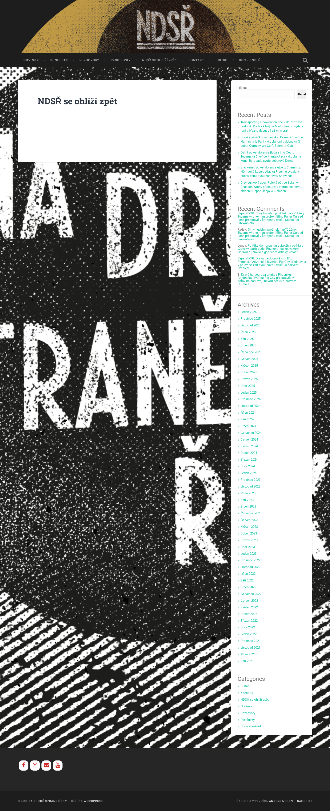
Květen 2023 (249, 527)
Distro (222, 60)
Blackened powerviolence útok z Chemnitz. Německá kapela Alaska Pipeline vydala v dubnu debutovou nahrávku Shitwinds (271, 172)
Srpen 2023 (248, 507)
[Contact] (46, 766)
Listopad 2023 (250, 486)
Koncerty (59, 60)
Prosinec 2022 (251, 560)
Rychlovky (121, 60)
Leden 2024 (249, 473)
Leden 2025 (249, 392)
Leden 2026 (249, 312)
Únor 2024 (248, 466)
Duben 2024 (249, 453)
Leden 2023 (249, 554)
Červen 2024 (249, 439)
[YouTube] (58, 766)
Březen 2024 (249, 460)
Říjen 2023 (248, 493)
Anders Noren (281, 801)
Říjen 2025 (248, 332)
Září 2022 (247, 581)
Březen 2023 (249, 540)
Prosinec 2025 (251, 319)
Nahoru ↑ (304, 801)
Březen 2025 (249, 379)
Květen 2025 (249, 366)
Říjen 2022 (248, 574)
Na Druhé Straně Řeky (47, 801)
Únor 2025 (248, 386)
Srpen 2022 (248, 587)
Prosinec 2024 (251, 399)
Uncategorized (251, 726)
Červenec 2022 (251, 594)
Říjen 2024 (248, 413)
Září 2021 (247, 661)
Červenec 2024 (251, 433)
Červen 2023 (249, 520)
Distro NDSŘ (250, 60)
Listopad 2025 (250, 325)
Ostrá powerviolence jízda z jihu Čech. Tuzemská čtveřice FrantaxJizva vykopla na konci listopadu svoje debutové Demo (271, 157)
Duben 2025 (249, 372)
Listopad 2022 (250, 567)
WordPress (93, 801)
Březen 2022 (249, 621)
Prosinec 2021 (251, 641)
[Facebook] (23, 766)
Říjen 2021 (248, 654)
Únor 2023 (248, 547)
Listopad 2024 (250, 406)
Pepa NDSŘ (246, 213)
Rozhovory (89, 60)
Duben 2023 (249, 534)
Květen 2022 (249, 607)
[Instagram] (35, 766)
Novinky (31, 60)
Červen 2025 (249, 359)
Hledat (242, 88)
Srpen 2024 (248, 426)
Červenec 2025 (251, 352)
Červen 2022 (249, 601)
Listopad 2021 (250, 647)
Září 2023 (247, 500)
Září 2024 (247, 419)
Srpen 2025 (248, 345)
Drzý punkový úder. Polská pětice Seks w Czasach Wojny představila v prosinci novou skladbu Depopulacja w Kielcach (271, 187)
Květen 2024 (249, 446)
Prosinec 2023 (251, 480)
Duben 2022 (249, 614)
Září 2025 (247, 339)
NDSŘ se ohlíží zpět (159, 60)
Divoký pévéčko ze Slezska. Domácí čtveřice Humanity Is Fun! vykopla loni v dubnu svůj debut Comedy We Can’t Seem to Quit (272, 141)
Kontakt (196, 60)
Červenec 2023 (251, 513)
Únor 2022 (248, 627)
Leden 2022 (249, 634)
